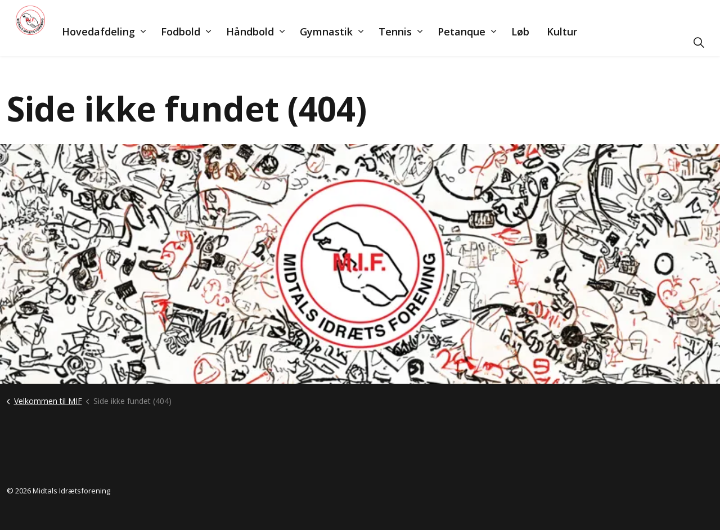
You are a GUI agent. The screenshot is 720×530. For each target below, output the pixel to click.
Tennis (411, 42)
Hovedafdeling (114, 42)
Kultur (577, 42)
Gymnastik (342, 42)
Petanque (477, 42)
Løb (536, 42)
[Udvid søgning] (699, 42)
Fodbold (196, 42)
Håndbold (266, 42)
